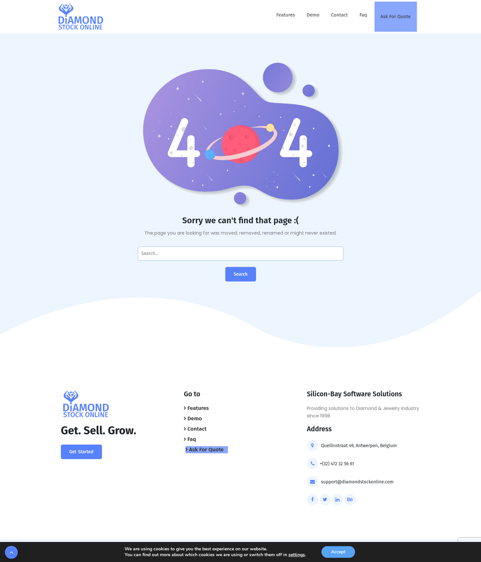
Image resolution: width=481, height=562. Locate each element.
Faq (363, 15)
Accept (338, 552)
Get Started (81, 452)
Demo (313, 15)
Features (285, 15)
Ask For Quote (395, 16)
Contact (339, 15)
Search (241, 274)
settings (296, 555)
